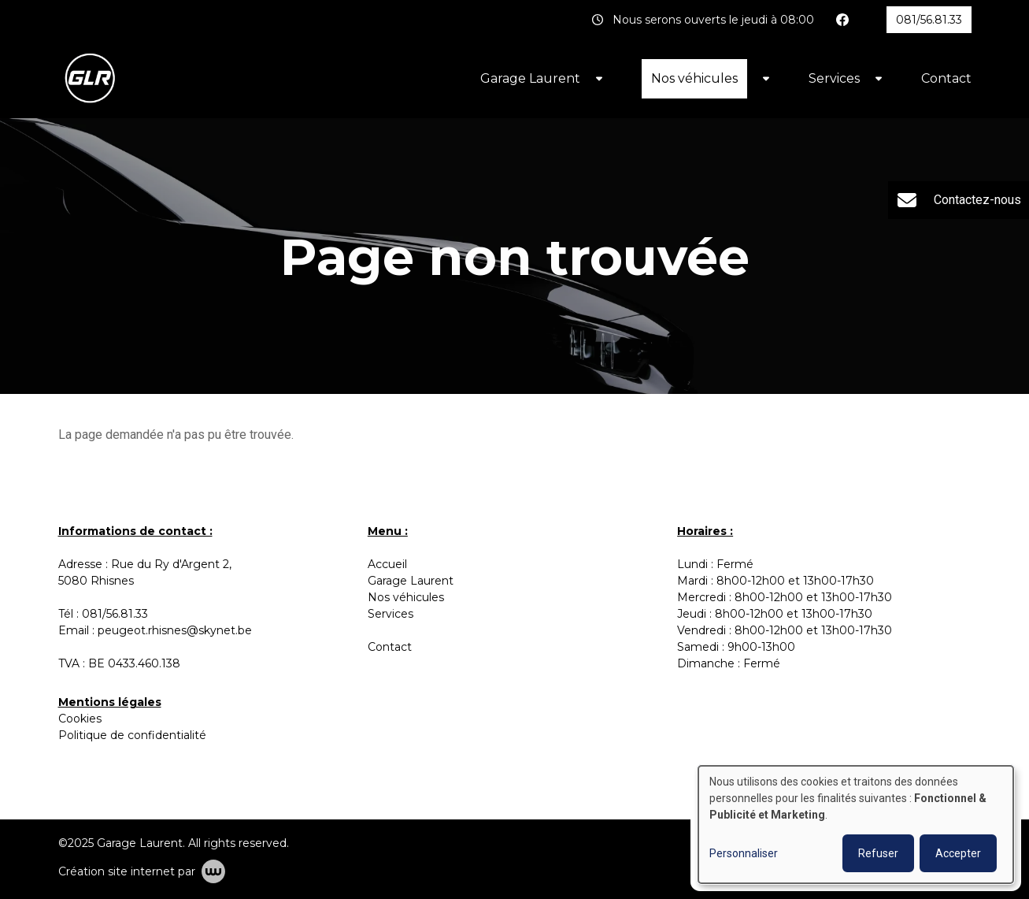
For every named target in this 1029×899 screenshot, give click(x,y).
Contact (946, 78)
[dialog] (855, 824)
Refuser (878, 853)
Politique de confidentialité (132, 735)
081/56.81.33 (115, 614)
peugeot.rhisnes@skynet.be (175, 630)
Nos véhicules (694, 78)
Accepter (958, 853)
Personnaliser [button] (743, 853)
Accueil (387, 564)
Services (834, 78)
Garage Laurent (530, 78)
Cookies (80, 718)
